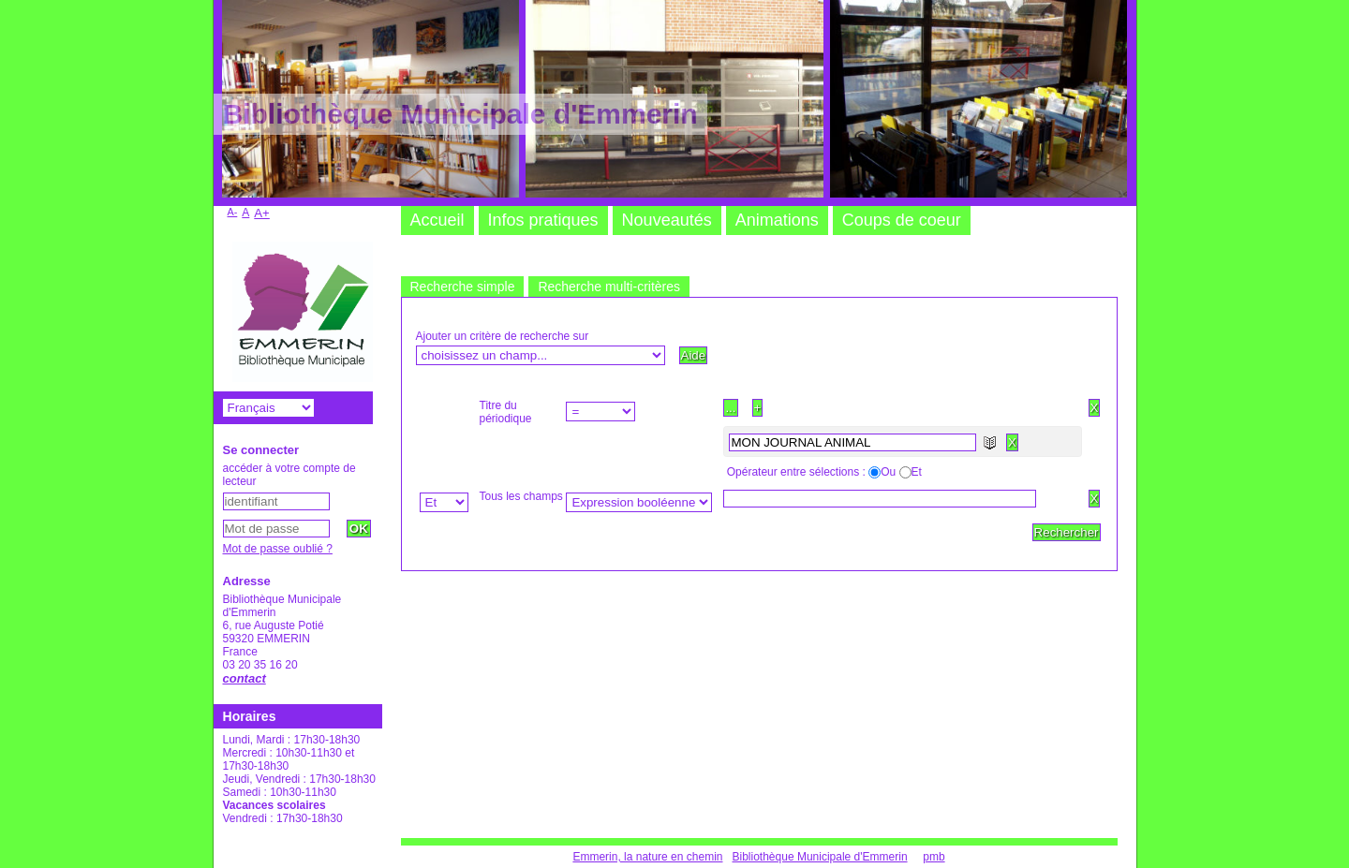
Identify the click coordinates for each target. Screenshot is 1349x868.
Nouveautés (667, 220)
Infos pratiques (543, 220)
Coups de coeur (901, 220)
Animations (777, 220)
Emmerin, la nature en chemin (647, 856)
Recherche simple (462, 286)
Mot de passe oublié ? (278, 548)
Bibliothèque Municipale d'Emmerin (820, 856)
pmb (933, 856)
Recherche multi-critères (609, 286)
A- (233, 211)
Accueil (437, 220)
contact (244, 678)
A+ (262, 213)
